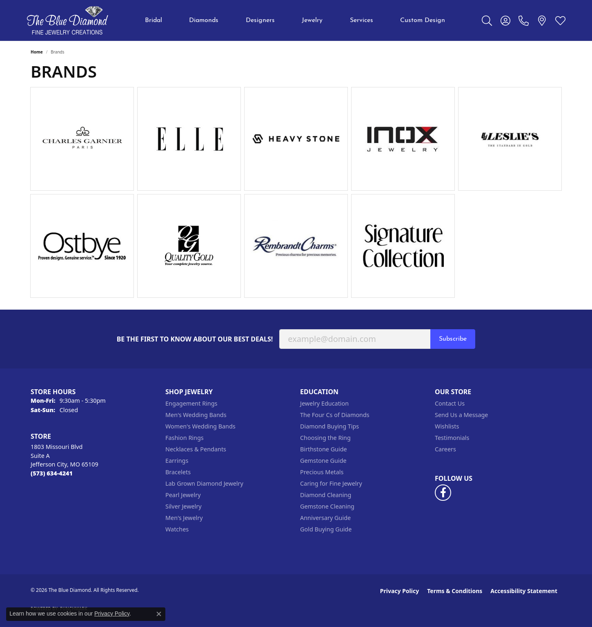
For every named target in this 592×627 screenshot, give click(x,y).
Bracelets (178, 472)
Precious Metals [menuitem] (321, 472)
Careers (445, 449)
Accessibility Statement (523, 591)
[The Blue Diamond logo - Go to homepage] (67, 20)
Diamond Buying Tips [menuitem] (329, 426)
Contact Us (450, 403)
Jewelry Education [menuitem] (324, 403)
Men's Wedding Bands (196, 415)
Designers (260, 20)
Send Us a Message (461, 415)
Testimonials (452, 438)
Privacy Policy (399, 591)
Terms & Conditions (454, 591)
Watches (177, 529)
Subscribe (453, 339)
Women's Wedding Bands (200, 426)
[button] (487, 20)
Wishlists (447, 426)
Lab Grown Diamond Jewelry (204, 483)
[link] (524, 20)
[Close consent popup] (158, 613)
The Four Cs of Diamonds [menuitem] (334, 415)
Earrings (176, 460)
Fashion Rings (184, 438)
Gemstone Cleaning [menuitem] (327, 506)
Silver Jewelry (183, 506)
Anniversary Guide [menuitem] (325, 518)
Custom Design (422, 20)
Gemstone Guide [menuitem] (323, 460)
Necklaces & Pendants (195, 449)
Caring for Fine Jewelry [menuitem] (331, 483)
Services (361, 20)
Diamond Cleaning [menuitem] (325, 495)
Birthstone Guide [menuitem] (323, 449)
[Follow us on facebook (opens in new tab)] (443, 492)
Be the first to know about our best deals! (195, 339)
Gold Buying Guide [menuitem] (326, 529)
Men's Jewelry (184, 518)
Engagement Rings (191, 403)
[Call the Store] (52, 473)
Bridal (153, 20)
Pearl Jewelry (182, 495)
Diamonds (203, 20)
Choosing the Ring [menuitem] (325, 438)
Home (37, 52)
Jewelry (312, 20)
